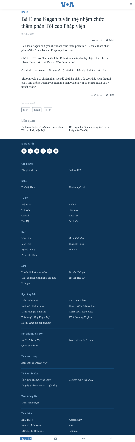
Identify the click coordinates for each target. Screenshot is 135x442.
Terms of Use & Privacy (81, 340)
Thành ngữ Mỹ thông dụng (82, 306)
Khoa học (73, 215)
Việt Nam (26, 204)
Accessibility (75, 419)
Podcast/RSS (75, 170)
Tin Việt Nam (28, 187)
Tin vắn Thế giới (77, 272)
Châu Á (25, 215)
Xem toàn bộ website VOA (34, 362)
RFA (71, 425)
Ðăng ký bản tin (29, 170)
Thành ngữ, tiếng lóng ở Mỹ (35, 317)
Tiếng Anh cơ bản (30, 300)
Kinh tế (72, 204)
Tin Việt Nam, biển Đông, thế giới (38, 277)
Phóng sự (26, 283)
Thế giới (25, 210)
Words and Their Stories (81, 311)
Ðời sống (73, 210)
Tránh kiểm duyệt (30, 402)
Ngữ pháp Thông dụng (32, 306)
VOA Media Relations (32, 431)
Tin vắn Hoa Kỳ (77, 277)
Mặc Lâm (26, 243)
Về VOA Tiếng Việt (31, 340)
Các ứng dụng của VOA (81, 380)
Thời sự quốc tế (77, 187)
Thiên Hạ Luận (76, 243)
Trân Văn (73, 249)
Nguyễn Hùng (28, 249)
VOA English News (31, 425)
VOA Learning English (80, 317)
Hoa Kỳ (24, 12)
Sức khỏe (73, 221)
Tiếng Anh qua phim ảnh (33, 311)
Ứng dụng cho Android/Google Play (39, 385)
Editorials (73, 431)
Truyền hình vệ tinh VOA (34, 272)
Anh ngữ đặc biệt (77, 300)
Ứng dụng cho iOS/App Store (36, 380)
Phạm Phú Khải (76, 238)
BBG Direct (27, 419)
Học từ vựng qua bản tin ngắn (36, 322)
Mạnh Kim (26, 238)
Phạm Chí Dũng (29, 255)
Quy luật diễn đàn (30, 345)
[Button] (97, 40)
